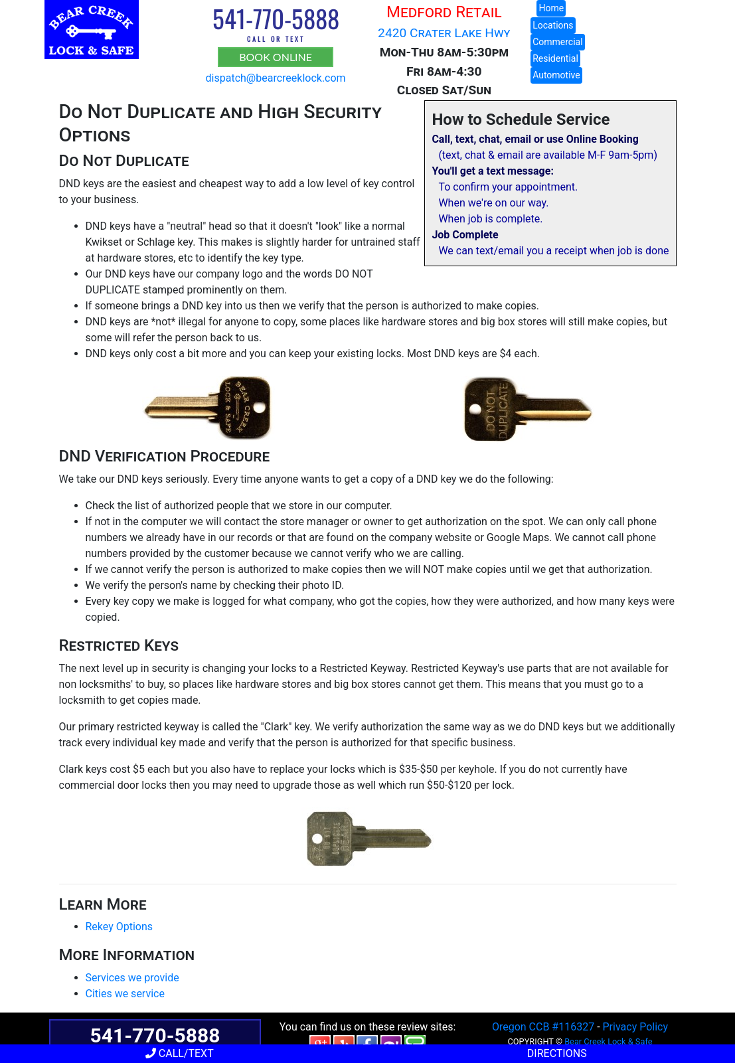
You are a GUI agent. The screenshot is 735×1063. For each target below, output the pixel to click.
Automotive (556, 75)
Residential (555, 58)
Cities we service (125, 993)
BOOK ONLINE (275, 56)
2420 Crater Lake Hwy (444, 33)
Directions (556, 1053)
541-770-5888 (275, 18)
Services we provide (132, 977)
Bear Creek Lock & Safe (608, 1041)
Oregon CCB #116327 (543, 1027)
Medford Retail (443, 12)
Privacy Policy (636, 1027)
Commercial (557, 42)
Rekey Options (119, 926)
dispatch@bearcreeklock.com (276, 78)
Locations (552, 25)
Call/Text (179, 1053)
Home (551, 8)
